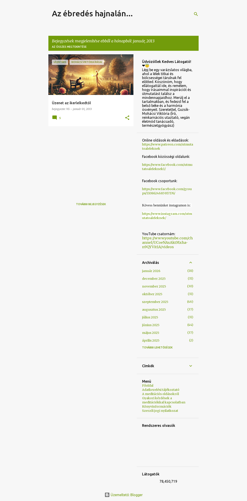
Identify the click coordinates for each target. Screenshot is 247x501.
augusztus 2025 (154, 310)
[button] (127, 118)
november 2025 (154, 286)
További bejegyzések (91, 204)
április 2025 (151, 340)
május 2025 (150, 333)
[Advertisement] (89, 160)
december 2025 (154, 279)
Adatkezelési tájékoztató (160, 390)
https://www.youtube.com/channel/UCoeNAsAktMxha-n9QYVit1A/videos (167, 242)
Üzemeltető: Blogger (123, 495)
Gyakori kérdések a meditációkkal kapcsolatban (163, 400)
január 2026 (151, 271)
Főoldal (147, 386)
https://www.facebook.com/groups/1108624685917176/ (167, 191)
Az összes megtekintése (69, 46)
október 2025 (152, 294)
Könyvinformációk (156, 406)
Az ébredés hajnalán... (92, 13)
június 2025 (151, 325)
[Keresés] (196, 14)
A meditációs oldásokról (160, 394)
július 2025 (150, 317)
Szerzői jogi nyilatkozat (160, 411)
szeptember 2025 (155, 302)
